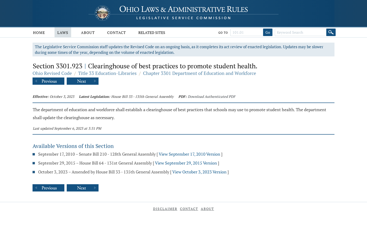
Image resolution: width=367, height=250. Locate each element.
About (88, 32)
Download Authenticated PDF (211, 96)
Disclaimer (165, 208)
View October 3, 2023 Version (199, 172)
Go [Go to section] (267, 32)
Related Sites (151, 32)
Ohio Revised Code (52, 73)
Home (39, 32)
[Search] (331, 32)
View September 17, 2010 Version (189, 154)
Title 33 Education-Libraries (107, 73)
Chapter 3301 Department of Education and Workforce (199, 73)
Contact (116, 32)
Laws (62, 32)
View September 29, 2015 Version (186, 163)
